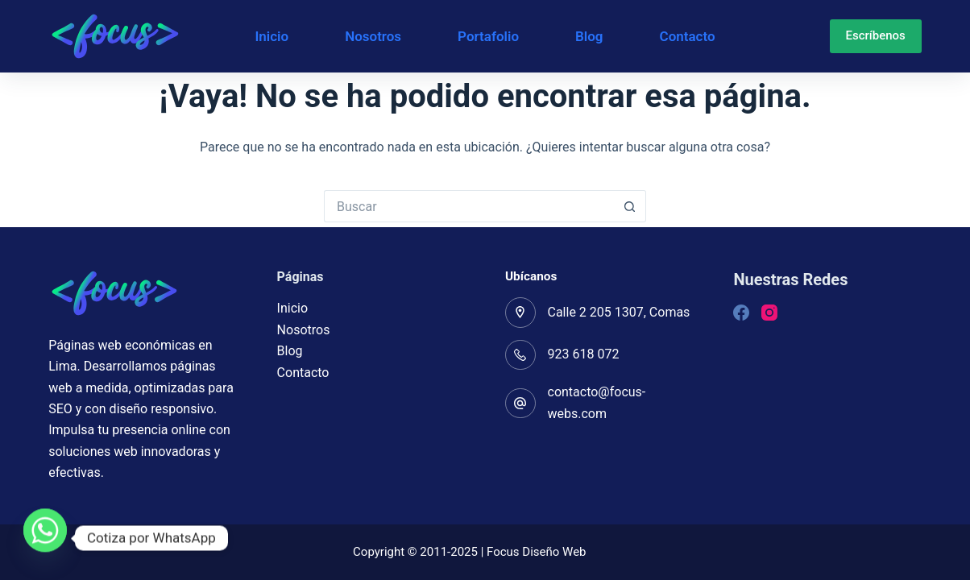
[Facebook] (741, 312)
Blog (589, 36)
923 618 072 (584, 354)
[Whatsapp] (45, 538)
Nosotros (373, 36)
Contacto (687, 36)
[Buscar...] (469, 206)
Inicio (271, 36)
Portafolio (488, 36)
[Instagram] (769, 312)
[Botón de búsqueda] (630, 206)
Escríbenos (876, 35)
